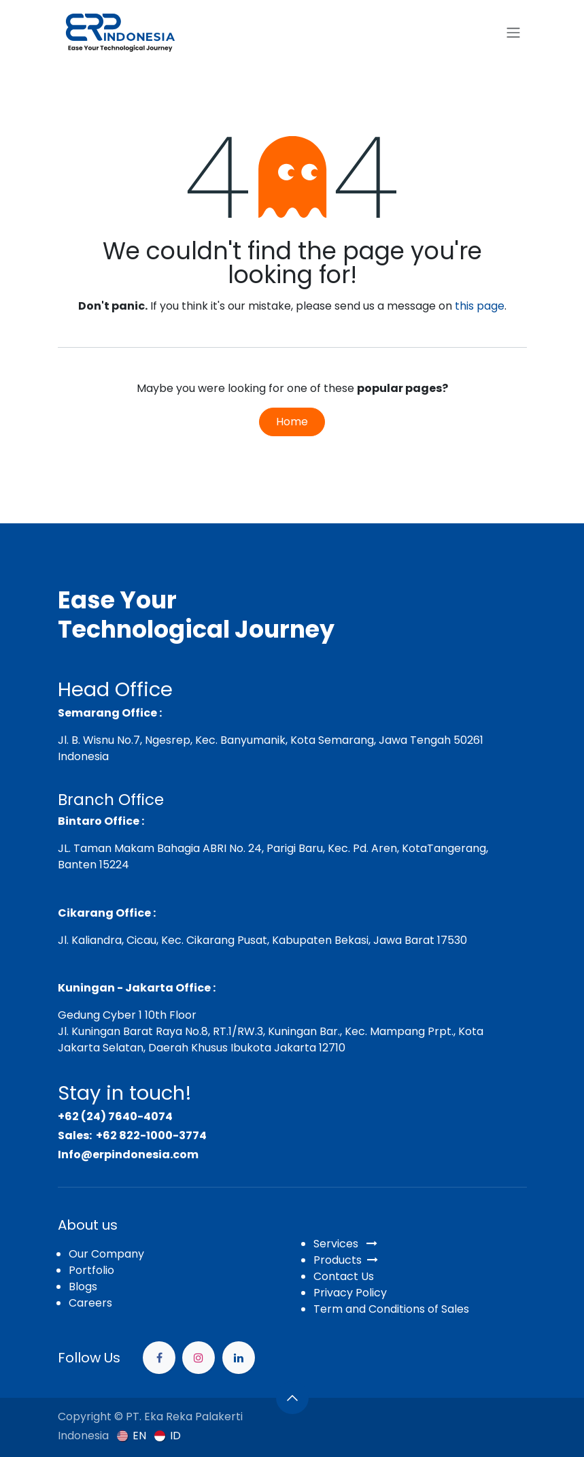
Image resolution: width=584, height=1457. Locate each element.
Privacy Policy (350, 1292)
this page (479, 306)
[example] (238, 1357)
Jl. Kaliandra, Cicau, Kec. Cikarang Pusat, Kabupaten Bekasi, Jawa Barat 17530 (262, 940)
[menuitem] (131, 1435)
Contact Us (343, 1276)
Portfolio (91, 1270)
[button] (292, 1397)
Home (292, 421)
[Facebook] (159, 1357)
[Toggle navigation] (513, 33)
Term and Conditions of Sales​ (391, 1309)
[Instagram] (198, 1357)
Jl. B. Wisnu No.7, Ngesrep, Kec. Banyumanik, (173, 740)
